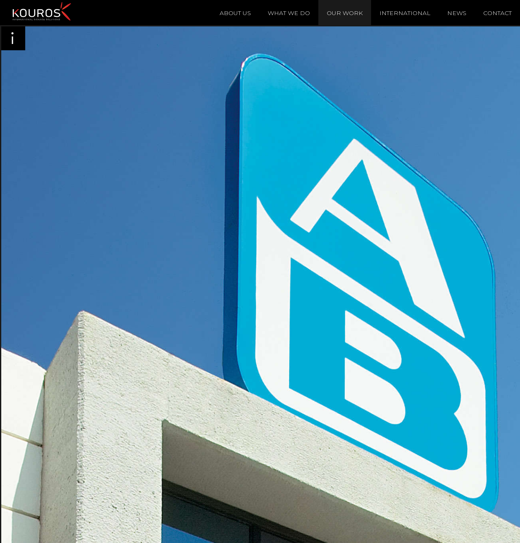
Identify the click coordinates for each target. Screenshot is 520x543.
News (456, 13)
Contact (497, 13)
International (404, 13)
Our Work (345, 13)
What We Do (289, 13)
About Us (235, 13)
